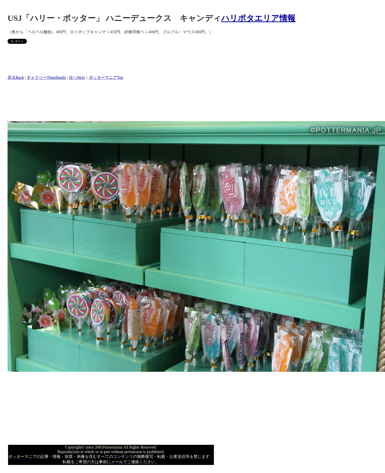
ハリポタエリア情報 (258, 18)
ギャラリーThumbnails (46, 77)
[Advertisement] (99, 59)
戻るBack (16, 77)
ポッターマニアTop (106, 77)
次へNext (77, 77)
